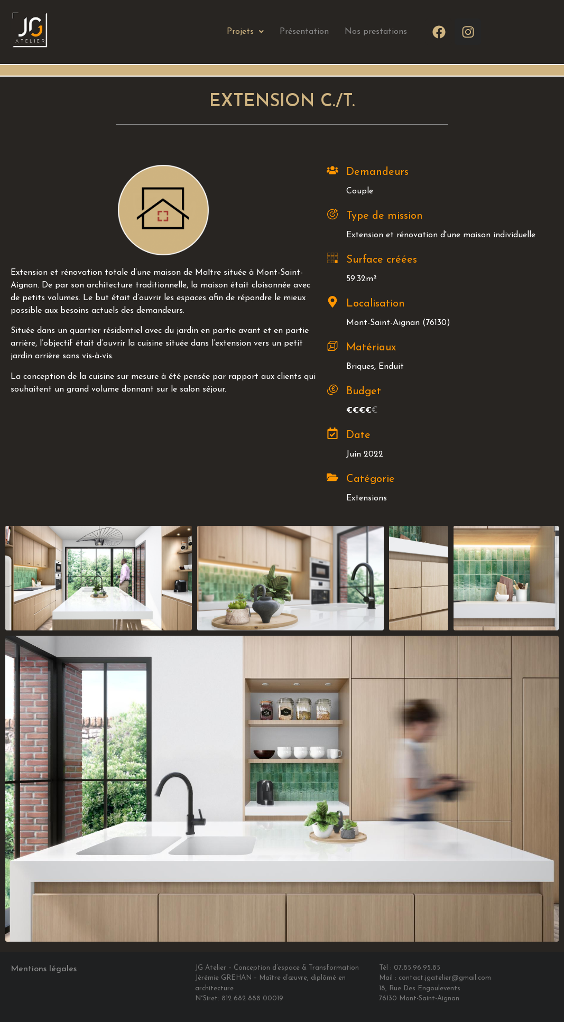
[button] (245, 32)
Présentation (304, 31)
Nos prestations (376, 31)
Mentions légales (44, 969)
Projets (245, 31)
